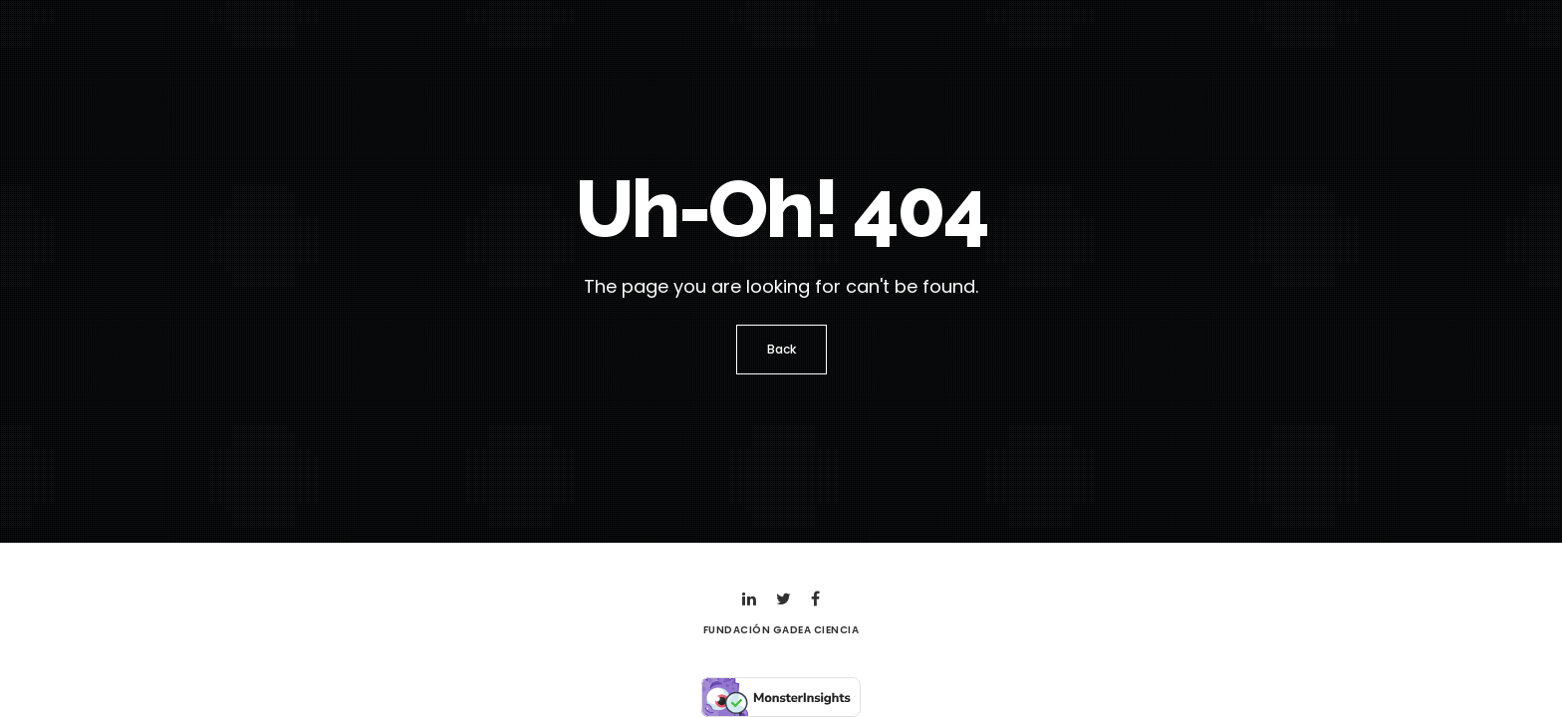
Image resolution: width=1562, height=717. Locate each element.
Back (781, 349)
